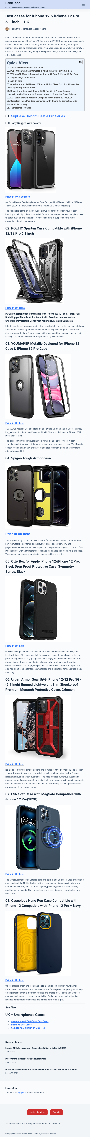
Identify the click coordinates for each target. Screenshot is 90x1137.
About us (56, 1123)
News (44, 29)
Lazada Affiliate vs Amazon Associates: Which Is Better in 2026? (35, 1048)
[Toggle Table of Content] (79, 62)
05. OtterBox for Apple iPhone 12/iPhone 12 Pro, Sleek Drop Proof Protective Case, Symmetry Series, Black (43, 86)
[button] (37, 1112)
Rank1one (12, 3)
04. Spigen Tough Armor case (21, 77)
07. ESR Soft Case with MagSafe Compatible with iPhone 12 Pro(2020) (40, 97)
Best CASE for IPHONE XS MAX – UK (28, 1028)
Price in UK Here (15, 307)
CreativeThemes (48, 1134)
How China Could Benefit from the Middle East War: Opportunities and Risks (41, 1069)
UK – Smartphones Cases (19, 108)
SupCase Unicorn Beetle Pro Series (38, 116)
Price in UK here (14, 81)
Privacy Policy (32, 1123)
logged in (22, 1092)
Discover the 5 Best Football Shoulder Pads (25, 1059)
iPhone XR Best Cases (21, 1024)
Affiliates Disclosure (14, 1123)
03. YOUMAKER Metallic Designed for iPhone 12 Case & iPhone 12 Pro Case (42, 74)
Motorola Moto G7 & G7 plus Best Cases (29, 1021)
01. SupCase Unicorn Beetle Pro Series (25, 67)
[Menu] (83, 4)
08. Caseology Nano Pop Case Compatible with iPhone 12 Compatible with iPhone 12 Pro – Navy (42, 103)
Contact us (45, 1123)
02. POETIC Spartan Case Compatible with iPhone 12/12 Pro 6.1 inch (39, 71)
